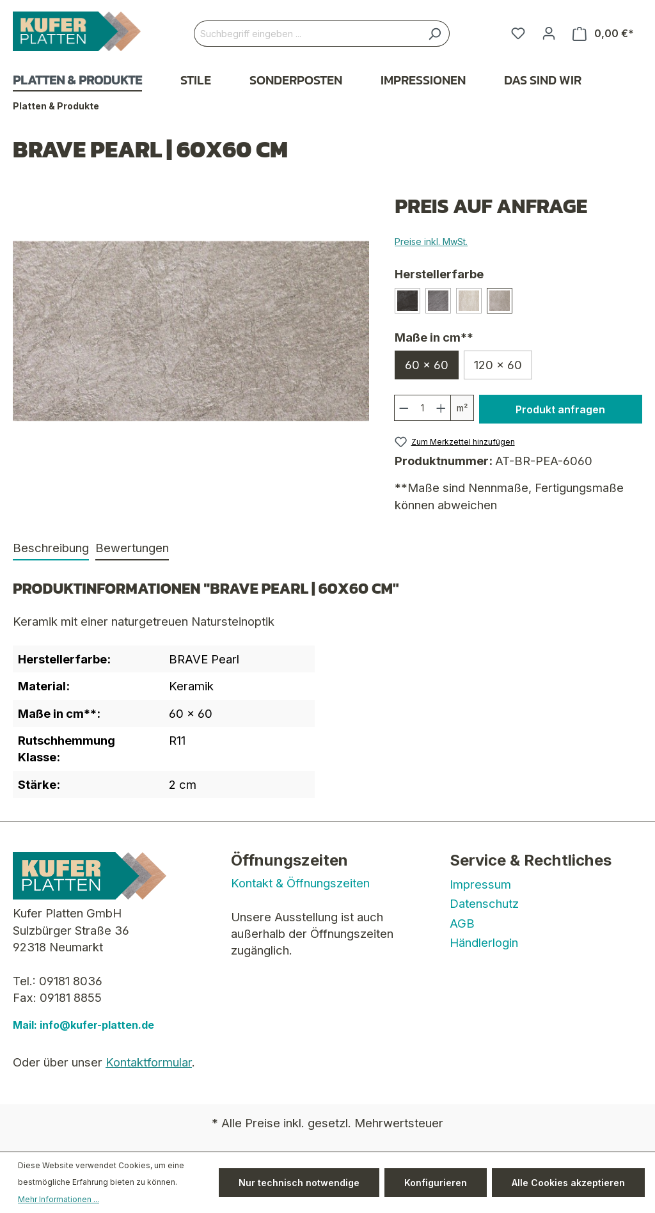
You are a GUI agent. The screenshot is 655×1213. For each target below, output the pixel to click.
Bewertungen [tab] (132, 548)
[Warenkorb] (603, 33)
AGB (462, 923)
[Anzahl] (423, 408)
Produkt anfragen (560, 409)
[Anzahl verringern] (403, 408)
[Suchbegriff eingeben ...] (307, 33)
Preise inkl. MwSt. (431, 241)
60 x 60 (426, 365)
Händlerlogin (484, 942)
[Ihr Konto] (548, 33)
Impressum (480, 884)
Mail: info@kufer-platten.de (83, 1025)
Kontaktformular (149, 1062)
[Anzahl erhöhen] (441, 408)
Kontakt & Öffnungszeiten (300, 883)
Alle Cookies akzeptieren (568, 1182)
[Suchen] (435, 33)
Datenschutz (484, 903)
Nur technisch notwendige (299, 1182)
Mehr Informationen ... (58, 1199)
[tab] (51, 548)
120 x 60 (498, 365)
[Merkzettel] (518, 33)
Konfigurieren (435, 1182)
